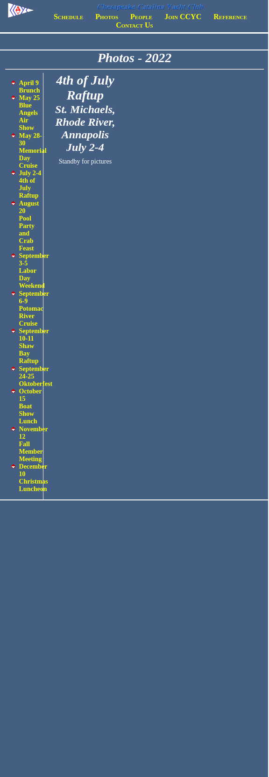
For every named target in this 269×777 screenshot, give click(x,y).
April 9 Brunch (29, 86)
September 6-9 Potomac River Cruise (34, 308)
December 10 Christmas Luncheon (33, 477)
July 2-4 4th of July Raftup (30, 184)
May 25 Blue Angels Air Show (29, 112)
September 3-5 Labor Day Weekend (34, 270)
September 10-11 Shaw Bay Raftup (34, 346)
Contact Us (134, 25)
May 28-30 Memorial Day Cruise (33, 150)
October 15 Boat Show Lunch (30, 406)
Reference (230, 17)
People (141, 17)
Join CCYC (182, 17)
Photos (106, 17)
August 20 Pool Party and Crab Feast (29, 226)
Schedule (68, 17)
